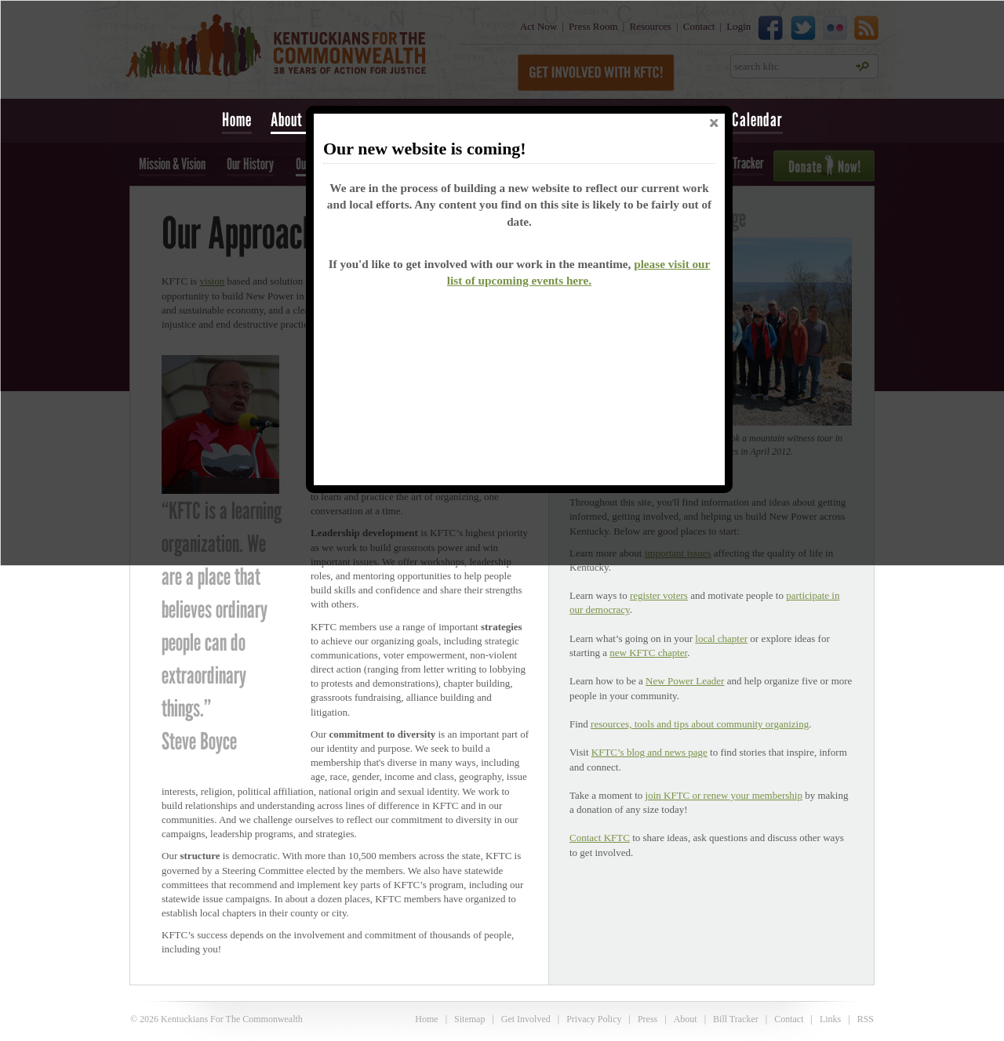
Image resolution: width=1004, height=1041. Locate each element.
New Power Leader (685, 681)
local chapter (721, 638)
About (685, 1019)
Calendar (757, 119)
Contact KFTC (599, 837)
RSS (865, 1019)
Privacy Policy (593, 1019)
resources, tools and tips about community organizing (700, 724)
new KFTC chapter (648, 652)
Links (830, 1019)
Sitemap (469, 1019)
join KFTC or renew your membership (724, 795)
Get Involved (526, 1019)
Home (237, 119)
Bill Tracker (735, 1019)
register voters (659, 595)
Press (647, 1019)
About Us (296, 119)
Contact (788, 1019)
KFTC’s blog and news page (649, 752)
